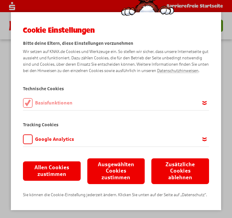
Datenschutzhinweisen (177, 70)
